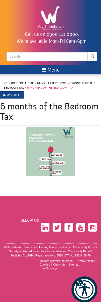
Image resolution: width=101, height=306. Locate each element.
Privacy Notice (86, 260)
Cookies (45, 264)
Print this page (49, 268)
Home (29, 83)
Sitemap (74, 264)
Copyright (59, 264)
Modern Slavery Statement (56, 260)
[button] (84, 289)
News (41, 83)
